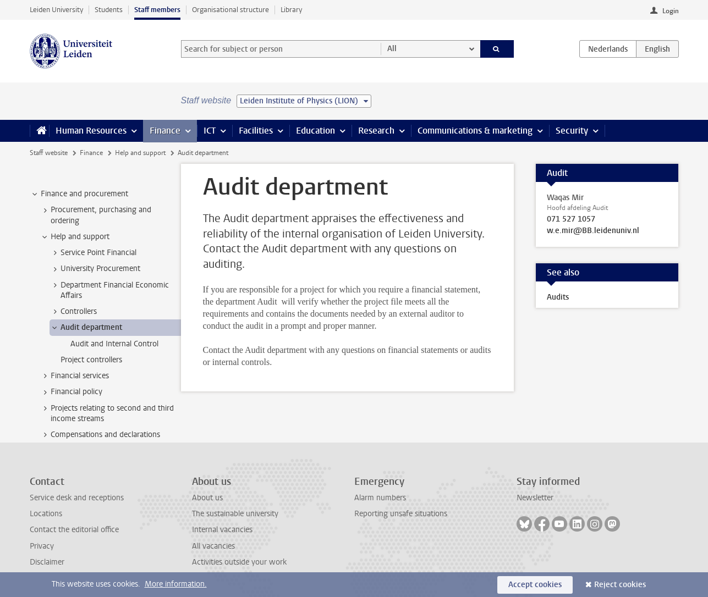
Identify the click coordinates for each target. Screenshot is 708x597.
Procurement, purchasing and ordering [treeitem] (95, 214)
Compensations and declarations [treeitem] (100, 434)
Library (291, 9)
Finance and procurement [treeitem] (79, 194)
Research (376, 130)
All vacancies (213, 546)
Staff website (49, 152)
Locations (46, 513)
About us (207, 498)
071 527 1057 (571, 219)
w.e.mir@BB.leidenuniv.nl (593, 231)
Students (109, 9)
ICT (210, 130)
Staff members (157, 9)
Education (315, 130)
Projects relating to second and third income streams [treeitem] (107, 413)
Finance (165, 130)
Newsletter (535, 498)
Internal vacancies (222, 529)
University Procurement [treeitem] (95, 268)
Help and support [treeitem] (74, 236)
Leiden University (56, 9)
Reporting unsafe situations (400, 513)
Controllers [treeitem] (73, 311)
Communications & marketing (475, 130)
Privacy (42, 546)
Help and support (140, 152)
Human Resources (91, 130)
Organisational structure (230, 9)
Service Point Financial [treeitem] (93, 252)
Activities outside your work (239, 562)
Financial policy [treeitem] (71, 391)
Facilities (256, 130)
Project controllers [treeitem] (91, 360)
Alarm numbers (380, 498)
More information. (176, 584)
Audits (558, 297)
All (392, 48)
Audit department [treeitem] (86, 327)
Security (572, 130)
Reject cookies (620, 584)
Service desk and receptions (77, 498)
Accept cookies (535, 584)
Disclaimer (47, 562)
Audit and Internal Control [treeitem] (114, 344)
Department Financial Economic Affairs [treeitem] (109, 290)
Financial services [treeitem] (74, 376)
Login (670, 11)
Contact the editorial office (74, 529)
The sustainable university (235, 513)
